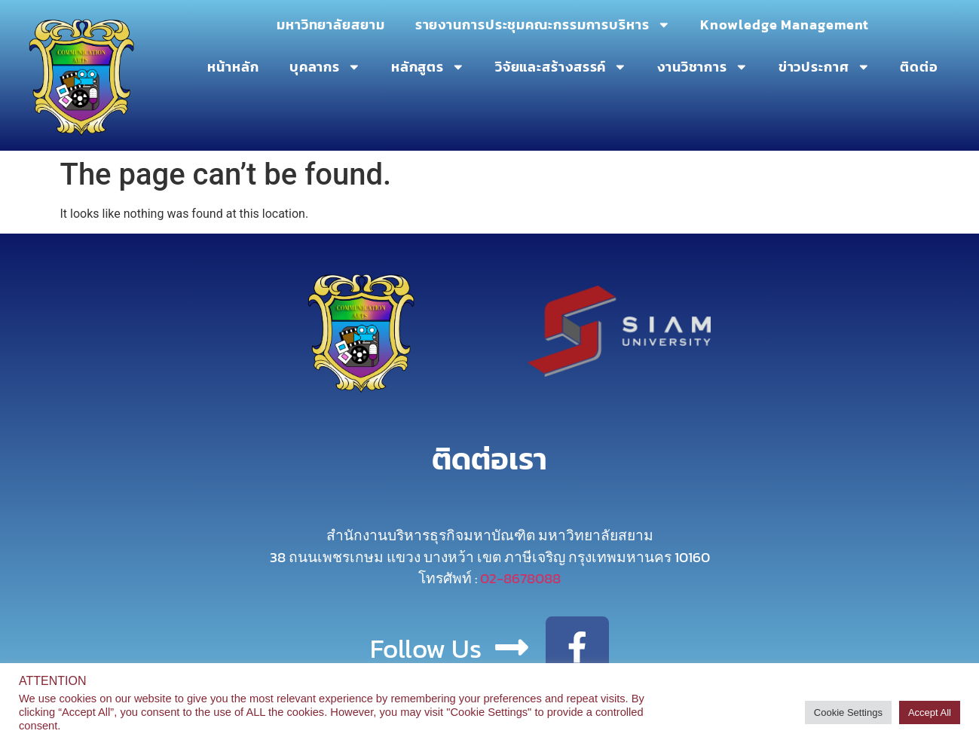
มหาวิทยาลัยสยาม (331, 25)
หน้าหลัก (233, 67)
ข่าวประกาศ (824, 67)
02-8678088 (520, 578)
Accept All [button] (929, 712)
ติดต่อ (919, 67)
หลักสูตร (428, 67)
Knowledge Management (784, 25)
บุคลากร (325, 67)
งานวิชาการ (702, 67)
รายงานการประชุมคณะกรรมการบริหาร (543, 25)
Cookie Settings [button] (848, 712)
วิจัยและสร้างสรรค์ (561, 67)
